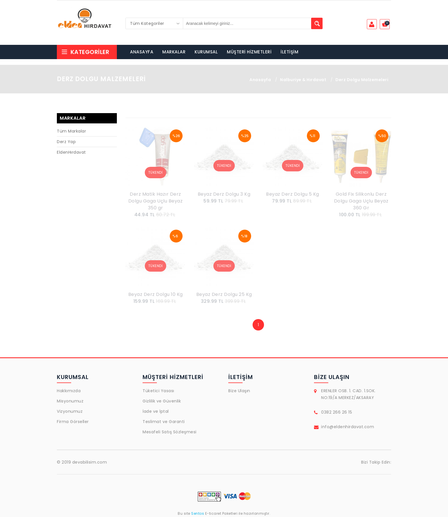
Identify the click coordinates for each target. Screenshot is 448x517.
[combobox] (154, 23)
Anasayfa (260, 80)
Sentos (197, 513)
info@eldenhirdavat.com (347, 427)
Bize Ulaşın (239, 391)
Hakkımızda (69, 391)
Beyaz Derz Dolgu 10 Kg (155, 294)
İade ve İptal (156, 411)
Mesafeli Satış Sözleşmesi (170, 432)
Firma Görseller (73, 421)
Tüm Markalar (71, 131)
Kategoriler (85, 52)
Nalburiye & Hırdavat (303, 80)
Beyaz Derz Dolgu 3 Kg (224, 194)
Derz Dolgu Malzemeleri (361, 80)
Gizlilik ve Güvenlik (162, 401)
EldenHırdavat (71, 152)
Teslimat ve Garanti (164, 421)
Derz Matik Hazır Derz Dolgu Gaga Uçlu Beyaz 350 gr (155, 201)
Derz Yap (66, 142)
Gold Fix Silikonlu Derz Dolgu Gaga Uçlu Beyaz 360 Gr (361, 201)
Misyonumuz (70, 401)
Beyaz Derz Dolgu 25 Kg (224, 294)
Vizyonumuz (70, 411)
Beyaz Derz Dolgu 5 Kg (292, 194)
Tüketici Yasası (158, 391)
